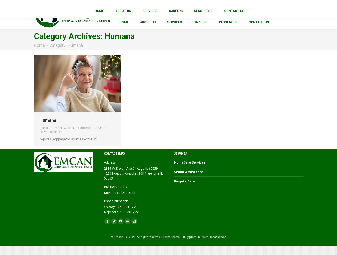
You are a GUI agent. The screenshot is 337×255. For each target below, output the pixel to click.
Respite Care (184, 190)
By (64, 136)
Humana (48, 129)
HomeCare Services (189, 171)
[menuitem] (124, 31)
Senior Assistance (188, 181)
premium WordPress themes (207, 246)
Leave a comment (51, 140)
